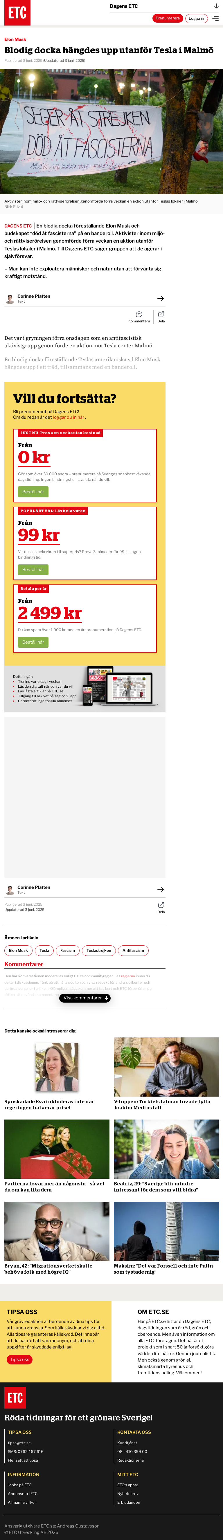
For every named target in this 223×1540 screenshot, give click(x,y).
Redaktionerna (130, 1460)
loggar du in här (69, 417)
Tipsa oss (19, 1359)
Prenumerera (168, 18)
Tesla (44, 950)
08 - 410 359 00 (132, 1451)
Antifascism (133, 950)
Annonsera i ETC (22, 1493)
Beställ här (33, 491)
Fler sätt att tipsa (23, 1460)
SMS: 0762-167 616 (26, 1451)
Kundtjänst (127, 1442)
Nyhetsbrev (128, 1493)
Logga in (196, 18)
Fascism (67, 950)
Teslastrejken (99, 950)
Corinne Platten (33, 296)
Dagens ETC (164, 6)
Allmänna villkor (22, 1502)
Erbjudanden (128, 1502)
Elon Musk (18, 950)
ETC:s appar (127, 1485)
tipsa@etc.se (19, 1442)
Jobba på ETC (19, 1485)
